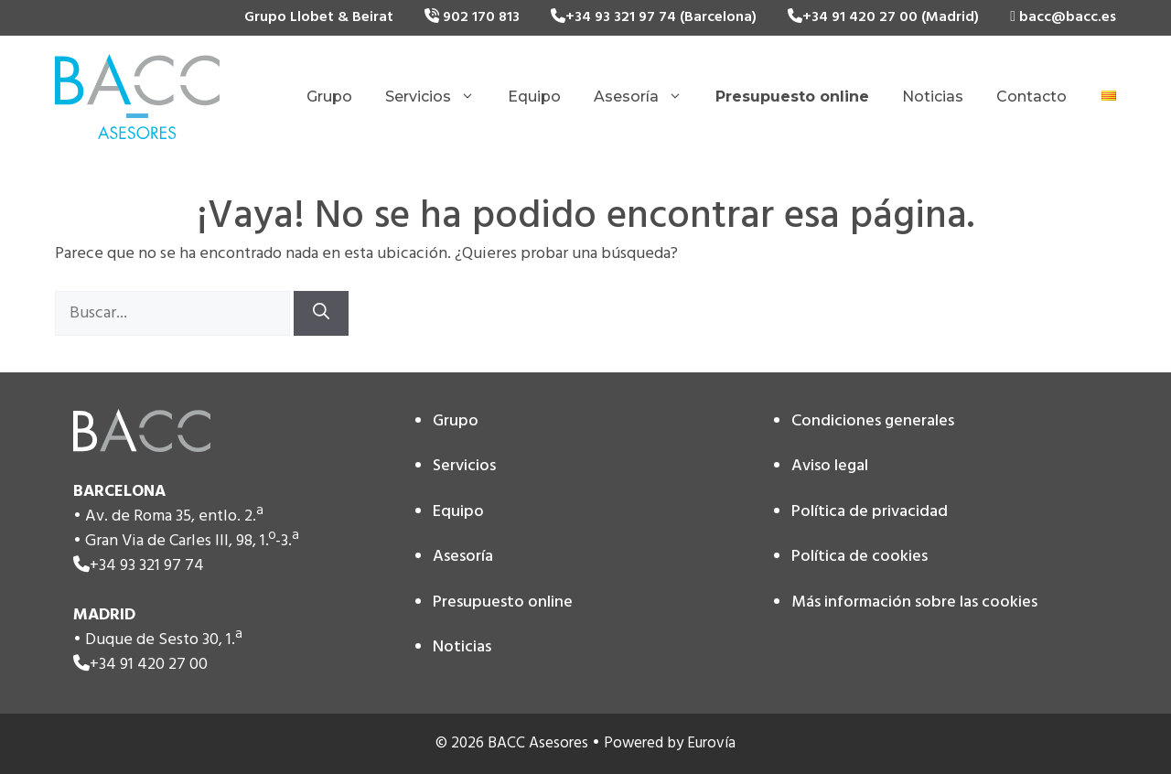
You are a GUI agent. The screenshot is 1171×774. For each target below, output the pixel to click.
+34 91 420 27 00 (149, 664)
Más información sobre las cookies (914, 602)
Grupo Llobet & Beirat (318, 17)
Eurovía (711, 743)
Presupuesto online (503, 602)
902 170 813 (472, 17)
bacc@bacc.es (1063, 17)
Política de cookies (859, 556)
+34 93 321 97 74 (147, 566)
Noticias (932, 96)
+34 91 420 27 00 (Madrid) (883, 17)
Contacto (1031, 96)
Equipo (534, 96)
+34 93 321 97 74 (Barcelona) (654, 17)
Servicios (438, 97)
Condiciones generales (872, 421)
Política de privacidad (869, 512)
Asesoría (646, 97)
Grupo (329, 96)
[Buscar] (321, 313)
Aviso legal (829, 466)
